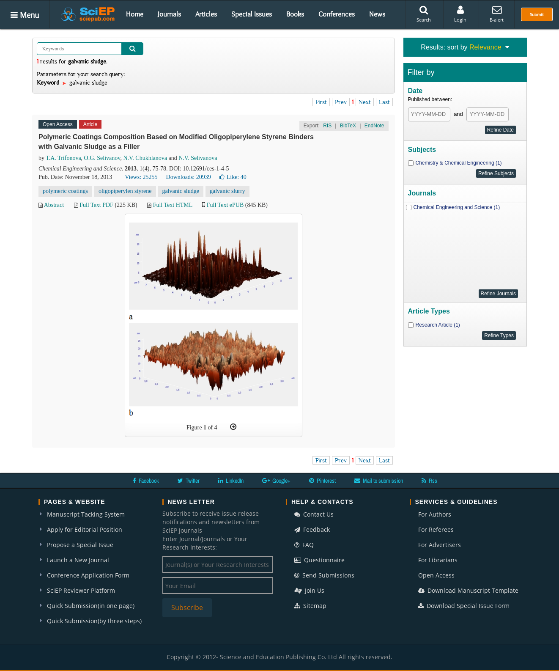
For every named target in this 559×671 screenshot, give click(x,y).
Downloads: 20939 (188, 177)
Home (134, 14)
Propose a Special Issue (80, 545)
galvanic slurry (227, 191)
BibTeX (348, 126)
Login (460, 14)
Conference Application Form (88, 575)
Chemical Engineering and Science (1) (457, 207)
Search (424, 14)
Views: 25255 (141, 177)
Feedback (312, 529)
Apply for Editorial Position (84, 529)
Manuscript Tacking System (86, 514)
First (321, 102)
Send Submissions (324, 575)
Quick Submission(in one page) (90, 606)
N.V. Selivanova (197, 158)
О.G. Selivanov (102, 158)
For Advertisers (439, 545)
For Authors (434, 514)
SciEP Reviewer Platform (81, 590)
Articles (206, 14)
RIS (327, 126)
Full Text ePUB (225, 205)
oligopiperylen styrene (125, 191)
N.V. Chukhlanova (145, 158)
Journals (169, 14)
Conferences (336, 14)
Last (384, 102)
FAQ (304, 545)
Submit (537, 14)
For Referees (436, 529)
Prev (341, 102)
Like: (233, 177)
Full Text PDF (96, 205)
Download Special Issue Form (464, 606)
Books (295, 14)
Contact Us (314, 514)
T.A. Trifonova (63, 158)
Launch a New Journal (78, 560)
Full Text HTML (172, 205)
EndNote (374, 126)
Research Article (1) (438, 325)
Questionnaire (319, 560)
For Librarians (438, 560)
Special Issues (251, 14)
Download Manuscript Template (468, 590)
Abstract (54, 205)
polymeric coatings (65, 191)
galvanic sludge (180, 191)
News (377, 14)
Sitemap (310, 606)
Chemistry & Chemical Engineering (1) (459, 163)
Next (365, 102)
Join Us (309, 590)
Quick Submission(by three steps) (94, 621)
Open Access (436, 575)
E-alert (497, 14)
